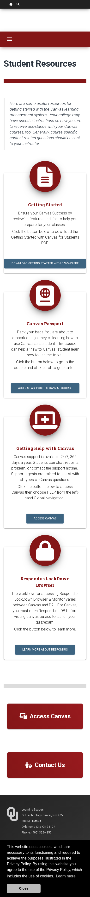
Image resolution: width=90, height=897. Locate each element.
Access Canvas (45, 518)
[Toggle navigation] (9, 39)
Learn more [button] (66, 876)
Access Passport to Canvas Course (45, 388)
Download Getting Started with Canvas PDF (45, 263)
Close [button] (23, 888)
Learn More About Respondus (45, 649)
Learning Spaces (33, 809)
